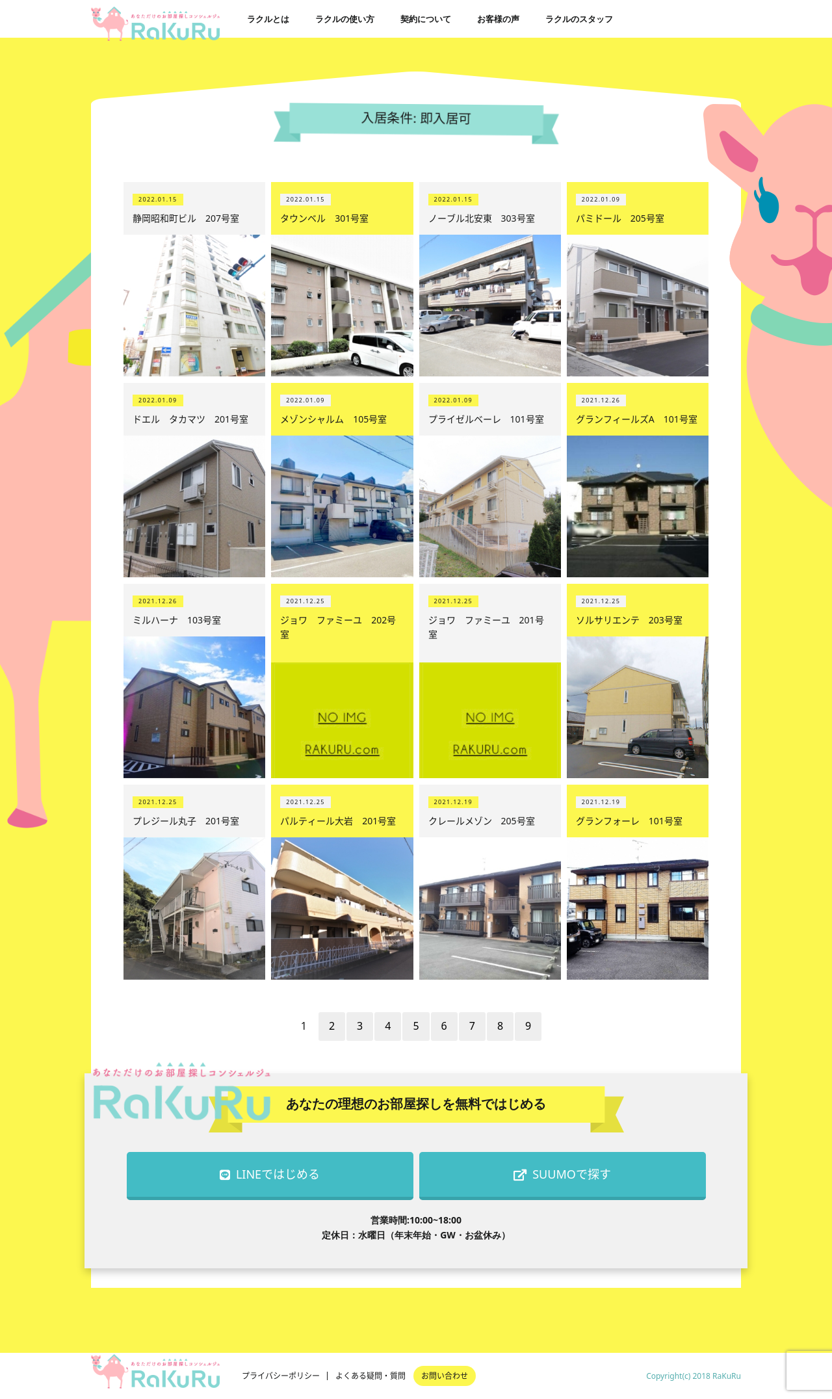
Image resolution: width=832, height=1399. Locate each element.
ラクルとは (268, 19)
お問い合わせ (444, 1375)
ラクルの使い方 (344, 19)
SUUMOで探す (562, 1174)
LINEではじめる (270, 1174)
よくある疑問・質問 (370, 1375)
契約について (425, 19)
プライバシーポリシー (281, 1375)
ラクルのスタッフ (579, 19)
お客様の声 (498, 19)
